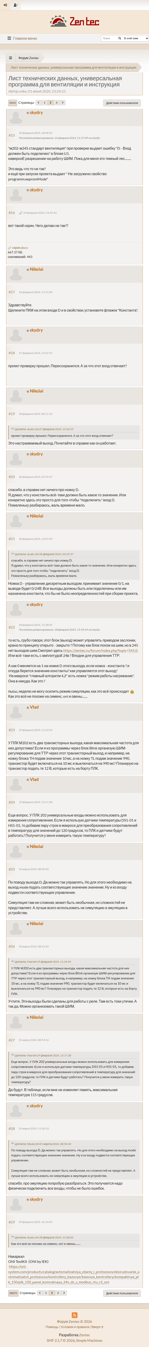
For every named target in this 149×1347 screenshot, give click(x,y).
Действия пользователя (122, 103)
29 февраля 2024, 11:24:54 (35, 729)
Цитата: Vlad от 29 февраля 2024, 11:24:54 (43, 961)
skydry (36, 112)
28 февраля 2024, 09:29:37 (35, 476)
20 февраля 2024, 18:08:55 (35, 132)
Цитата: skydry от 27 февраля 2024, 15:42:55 (44, 429)
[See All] (10, 58)
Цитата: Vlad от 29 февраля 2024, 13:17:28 (43, 1055)
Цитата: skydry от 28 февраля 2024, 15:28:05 (44, 1237)
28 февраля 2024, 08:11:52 (35, 413)
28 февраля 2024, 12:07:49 (35, 538)
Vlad (34, 707)
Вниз (13, 102)
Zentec (84, 1335)
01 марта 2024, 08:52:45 (34, 946)
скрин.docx (18, 248)
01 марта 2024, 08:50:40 (34, 869)
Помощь (52, 1327)
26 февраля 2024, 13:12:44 (35, 292)
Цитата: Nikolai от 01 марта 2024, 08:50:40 (43, 1144)
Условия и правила (75, 1327)
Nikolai (36, 269)
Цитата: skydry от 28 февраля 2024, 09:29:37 (44, 554)
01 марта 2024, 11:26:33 (34, 1128)
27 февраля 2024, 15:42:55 (35, 352)
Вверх (13, 1293)
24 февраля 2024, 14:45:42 (40, 212)
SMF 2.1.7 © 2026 (61, 1340)
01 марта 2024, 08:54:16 (34, 1039)
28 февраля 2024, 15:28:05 (35, 624)
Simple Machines (89, 1340)
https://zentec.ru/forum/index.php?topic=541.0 (100, 650)
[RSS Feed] (74, 1315)
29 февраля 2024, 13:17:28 (35, 802)
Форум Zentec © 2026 (74, 1321)
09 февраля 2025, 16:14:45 (35, 1221)
